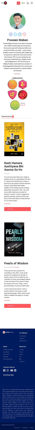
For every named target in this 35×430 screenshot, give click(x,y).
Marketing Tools (23, 340)
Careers (21, 352)
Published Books (7, 116)
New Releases (6, 352)
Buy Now (10, 209)
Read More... (17, 74)
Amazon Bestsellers (7, 359)
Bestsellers (5, 356)
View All (22, 105)
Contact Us (22, 361)
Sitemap (32, 427)
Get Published (22, 336)
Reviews (21, 354)
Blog (20, 359)
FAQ (20, 356)
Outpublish (22, 338)
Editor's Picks (6, 354)
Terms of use (17, 427)
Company (21, 349)
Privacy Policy (25, 427)
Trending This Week (8, 349)
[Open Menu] (2, 3)
